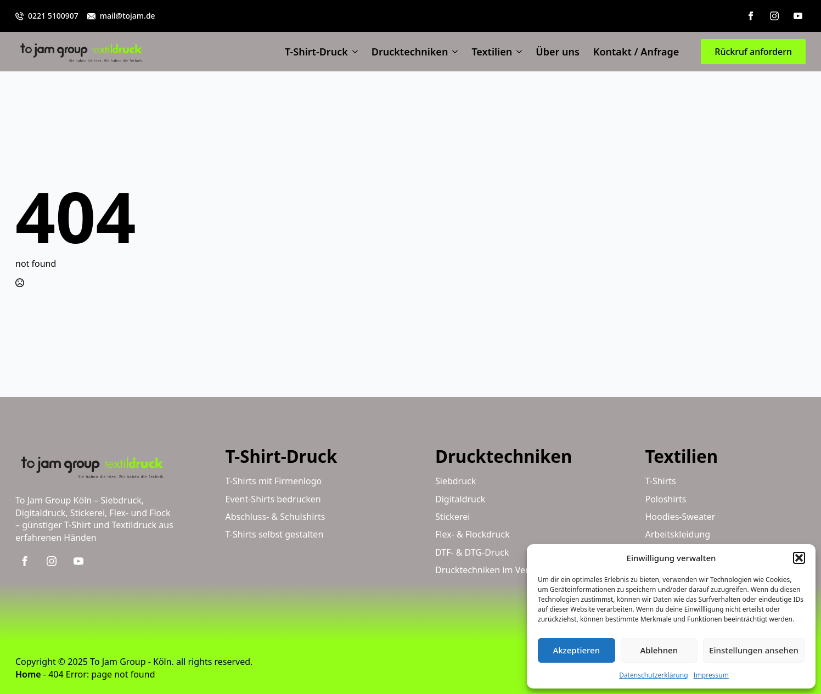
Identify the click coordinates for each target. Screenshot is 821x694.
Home (28, 674)
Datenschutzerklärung (653, 675)
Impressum (711, 675)
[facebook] (750, 16)
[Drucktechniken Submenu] (453, 51)
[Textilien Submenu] (517, 51)
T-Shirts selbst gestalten (275, 534)
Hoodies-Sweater (680, 517)
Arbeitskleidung (678, 534)
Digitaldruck (460, 499)
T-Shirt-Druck (316, 51)
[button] (799, 557)
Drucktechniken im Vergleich (494, 570)
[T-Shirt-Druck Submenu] (353, 51)
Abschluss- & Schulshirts (275, 517)
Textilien (491, 51)
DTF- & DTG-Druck (472, 552)
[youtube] (798, 16)
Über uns (558, 51)
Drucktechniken (410, 51)
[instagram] (774, 16)
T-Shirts (660, 481)
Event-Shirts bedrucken (273, 499)
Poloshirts (666, 499)
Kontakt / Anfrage (636, 51)
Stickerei (452, 517)
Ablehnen (659, 650)
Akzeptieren (576, 650)
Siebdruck (455, 481)
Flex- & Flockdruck (472, 534)
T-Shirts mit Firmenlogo (274, 481)
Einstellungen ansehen (753, 650)
